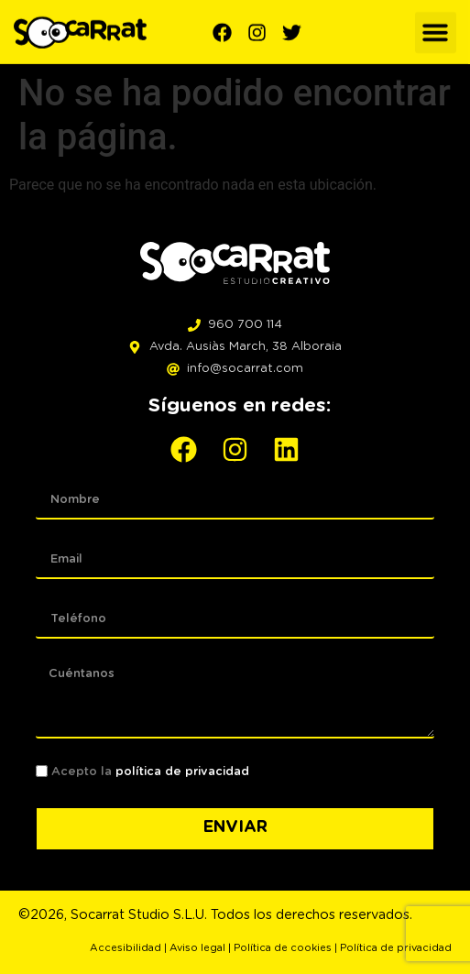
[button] (435, 30)
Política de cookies (283, 948)
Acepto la (150, 772)
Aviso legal (197, 948)
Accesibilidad (125, 948)
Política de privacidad (396, 948)
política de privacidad (182, 772)
